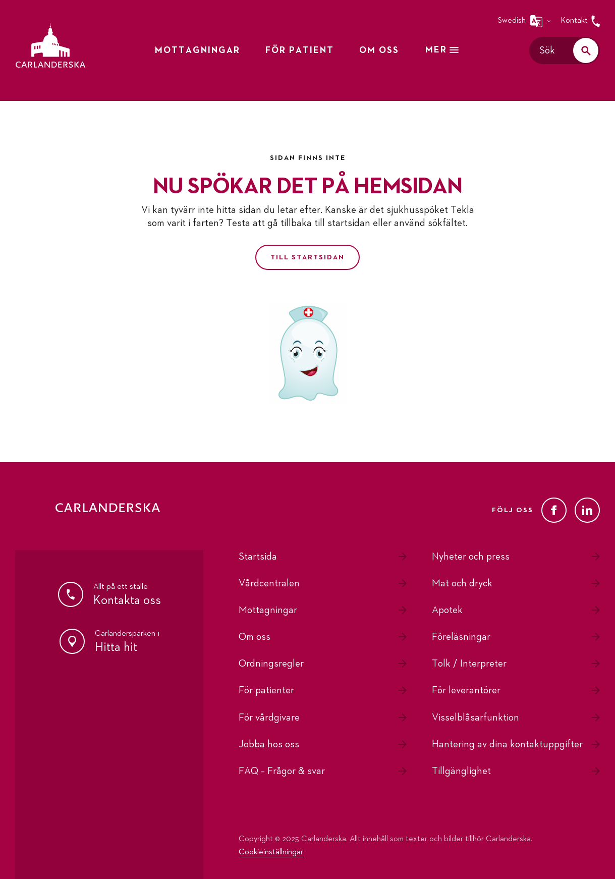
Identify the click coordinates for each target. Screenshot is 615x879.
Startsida (258, 557)
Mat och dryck (462, 583)
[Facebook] (554, 510)
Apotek (447, 610)
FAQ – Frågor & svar (282, 771)
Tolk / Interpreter (469, 663)
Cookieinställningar (271, 852)
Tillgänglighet (461, 771)
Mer (442, 50)
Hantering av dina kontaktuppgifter (507, 744)
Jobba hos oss (269, 744)
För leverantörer (466, 690)
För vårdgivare (269, 717)
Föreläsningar (461, 637)
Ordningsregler (271, 663)
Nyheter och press (471, 557)
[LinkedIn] (587, 510)
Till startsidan (307, 257)
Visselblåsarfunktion (475, 717)
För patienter (266, 690)
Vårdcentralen (269, 583)
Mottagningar (268, 610)
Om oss (254, 637)
